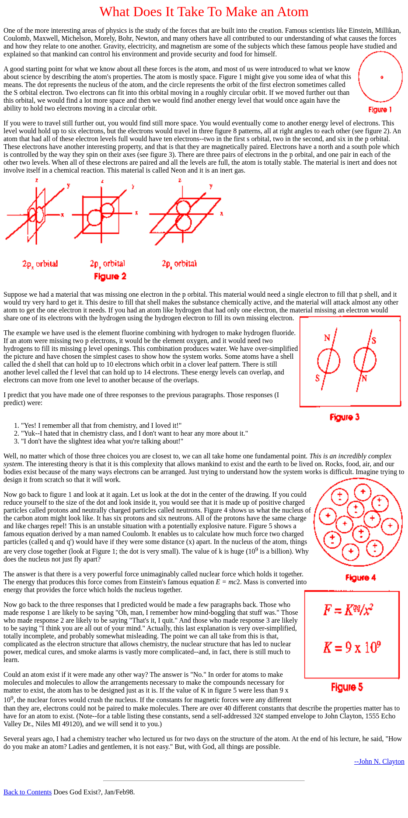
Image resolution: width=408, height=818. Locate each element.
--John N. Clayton (379, 761)
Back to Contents (27, 792)
